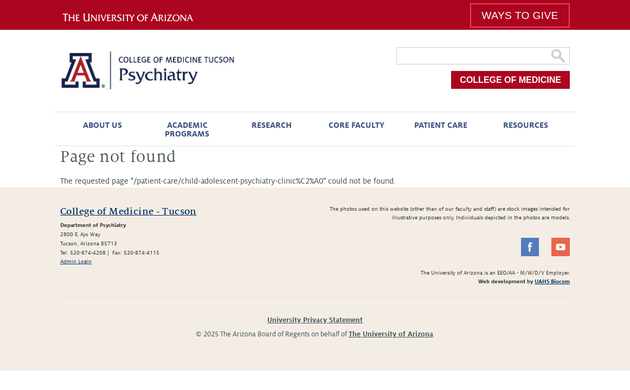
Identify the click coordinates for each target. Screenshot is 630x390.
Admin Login (76, 261)
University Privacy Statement (315, 320)
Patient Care (440, 125)
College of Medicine (510, 79)
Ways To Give (519, 15)
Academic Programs (187, 129)
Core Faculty (356, 125)
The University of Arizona (391, 334)
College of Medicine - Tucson (128, 211)
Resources (525, 125)
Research (272, 125)
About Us (102, 125)
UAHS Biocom (552, 281)
